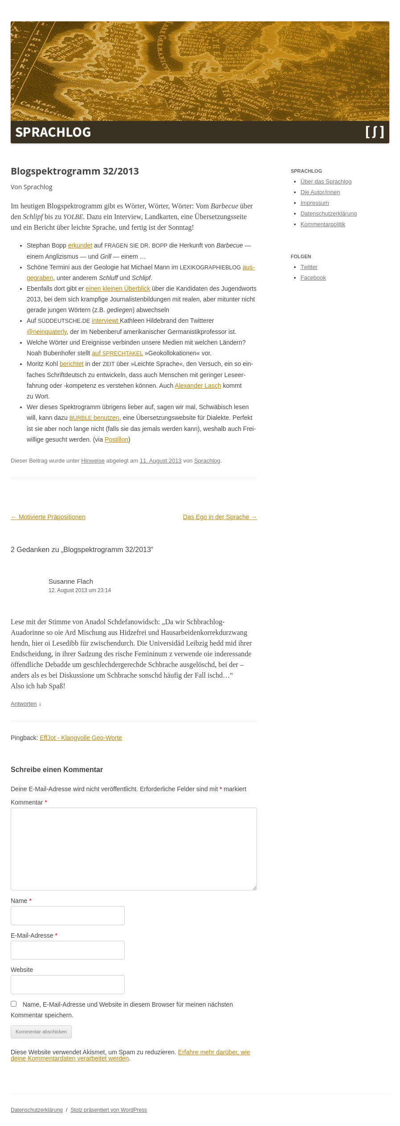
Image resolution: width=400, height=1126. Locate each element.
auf (117, 353)
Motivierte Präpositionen (48, 516)
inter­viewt (106, 320)
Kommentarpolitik (323, 224)
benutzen (94, 417)
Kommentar (29, 802)
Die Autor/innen (320, 192)
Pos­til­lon (116, 439)
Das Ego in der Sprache (220, 516)
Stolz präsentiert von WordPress (108, 1110)
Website (22, 969)
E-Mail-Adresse (34, 935)
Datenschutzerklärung (329, 213)
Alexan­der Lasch (198, 385)
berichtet (72, 363)
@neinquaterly (46, 331)
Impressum (315, 202)
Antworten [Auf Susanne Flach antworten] (24, 703)
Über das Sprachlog (326, 181)
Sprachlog (207, 460)
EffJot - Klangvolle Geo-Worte (81, 737)
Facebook (313, 277)
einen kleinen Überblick (118, 288)
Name (21, 900)
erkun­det (80, 245)
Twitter (309, 267)
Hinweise (93, 460)
